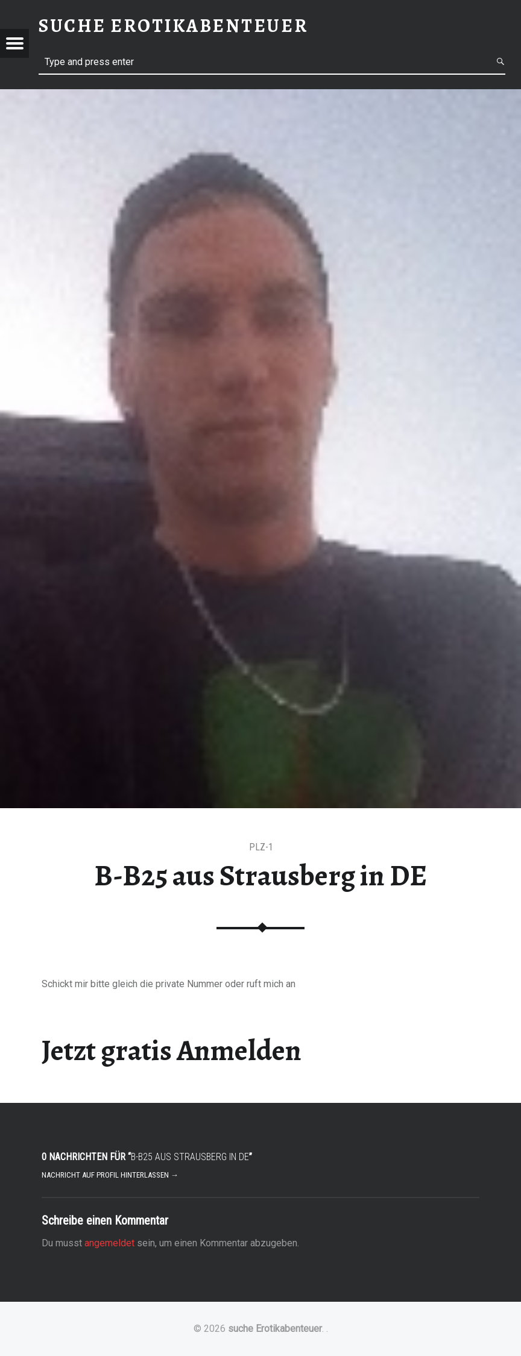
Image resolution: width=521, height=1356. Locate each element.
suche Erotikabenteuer (275, 1328)
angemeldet (109, 1243)
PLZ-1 (261, 847)
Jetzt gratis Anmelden (172, 1050)
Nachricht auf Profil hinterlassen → (110, 1174)
